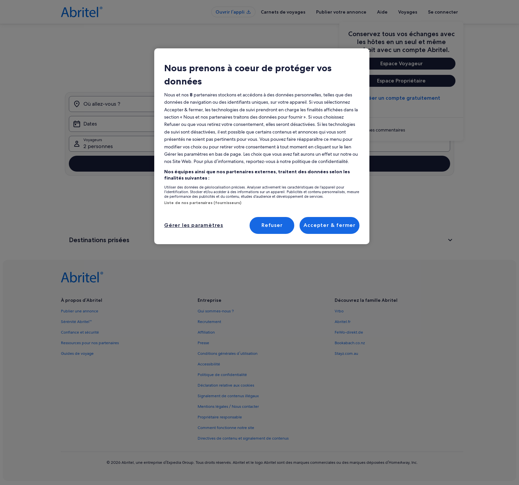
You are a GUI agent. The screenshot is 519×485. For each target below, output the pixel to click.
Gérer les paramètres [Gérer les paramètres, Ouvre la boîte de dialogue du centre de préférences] (193, 225)
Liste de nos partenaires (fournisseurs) (202, 202)
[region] (261, 146)
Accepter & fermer (329, 225)
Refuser (272, 225)
